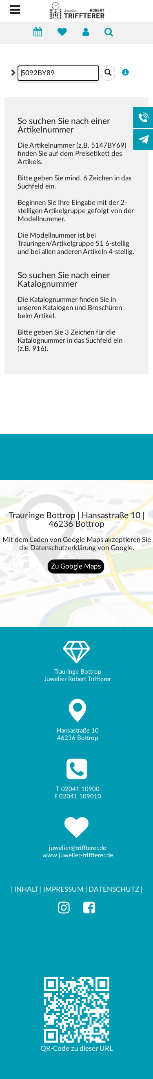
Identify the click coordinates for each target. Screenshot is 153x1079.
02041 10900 (80, 789)
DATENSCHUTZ (114, 889)
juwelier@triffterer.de (77, 848)
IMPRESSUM (63, 889)
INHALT (26, 889)
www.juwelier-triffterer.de (77, 855)
